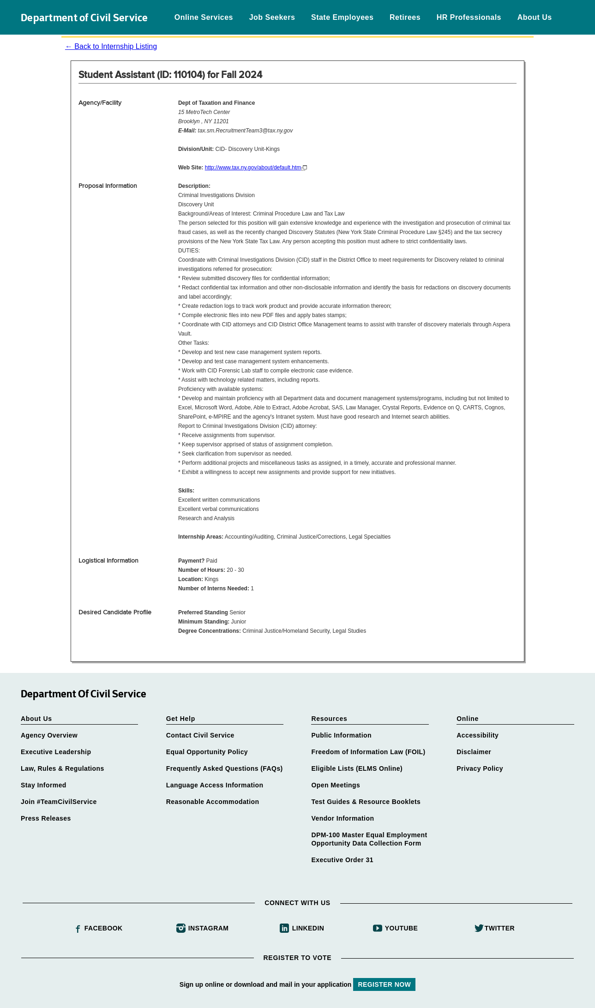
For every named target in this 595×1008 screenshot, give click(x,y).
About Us (534, 17)
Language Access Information (215, 785)
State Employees (342, 17)
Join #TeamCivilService (59, 801)
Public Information (341, 735)
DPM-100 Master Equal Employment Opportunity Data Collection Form (369, 839)
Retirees (405, 17)
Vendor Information (342, 818)
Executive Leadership (56, 752)
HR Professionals (469, 17)
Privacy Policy (480, 768)
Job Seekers (272, 17)
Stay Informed (43, 785)
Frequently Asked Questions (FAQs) (224, 768)
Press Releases (46, 818)
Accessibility (478, 735)
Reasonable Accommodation (212, 801)
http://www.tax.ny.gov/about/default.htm (253, 167)
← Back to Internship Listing (111, 46)
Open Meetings (335, 785)
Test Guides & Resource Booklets (366, 801)
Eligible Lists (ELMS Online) (357, 768)
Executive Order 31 (342, 860)
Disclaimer (474, 752)
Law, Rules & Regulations (62, 768)
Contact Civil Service (200, 735)
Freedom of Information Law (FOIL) (368, 752)
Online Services (203, 17)
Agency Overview (49, 735)
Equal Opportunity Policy (207, 752)
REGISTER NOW (384, 984)
